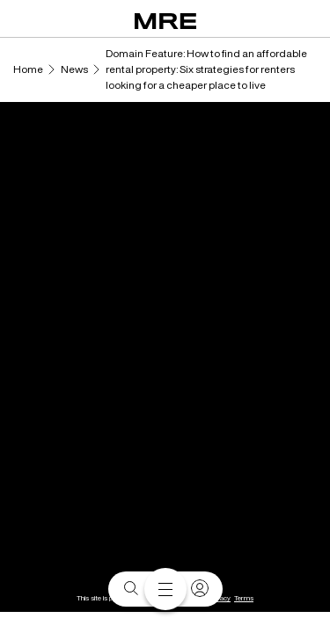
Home (28, 69)
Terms (243, 598)
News (74, 69)
